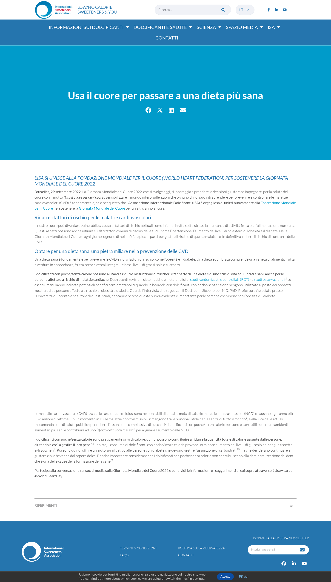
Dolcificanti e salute (163, 27)
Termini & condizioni (138, 548)
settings (198, 579)
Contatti (166, 37)
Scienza (209, 27)
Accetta (225, 577)
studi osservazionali (269, 279)
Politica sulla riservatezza (201, 548)
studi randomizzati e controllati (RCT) (219, 279)
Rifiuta (243, 577)
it (244, 10)
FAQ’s (124, 555)
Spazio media (244, 27)
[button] (148, 110)
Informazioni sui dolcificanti (89, 27)
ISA (274, 27)
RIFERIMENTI (45, 505)
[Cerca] (223, 10)
